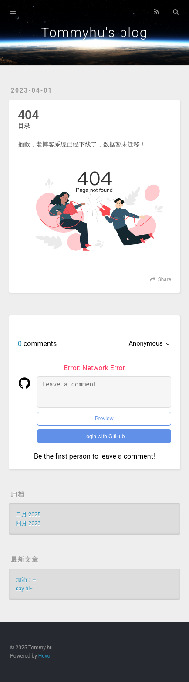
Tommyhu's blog (94, 32)
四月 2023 (28, 523)
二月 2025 (28, 514)
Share (164, 279)
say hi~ (25, 588)
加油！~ (26, 579)
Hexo (44, 656)
